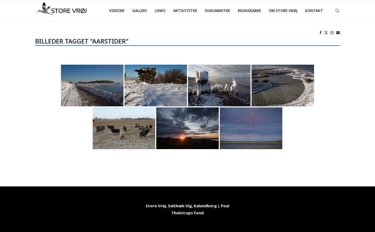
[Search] (337, 10)
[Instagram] (332, 32)
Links (160, 10)
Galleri (139, 10)
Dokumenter (217, 10)
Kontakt (314, 10)
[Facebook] (321, 32)
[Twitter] (326, 32)
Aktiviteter (185, 10)
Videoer (116, 10)
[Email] (338, 32)
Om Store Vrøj (283, 10)
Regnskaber (249, 10)
